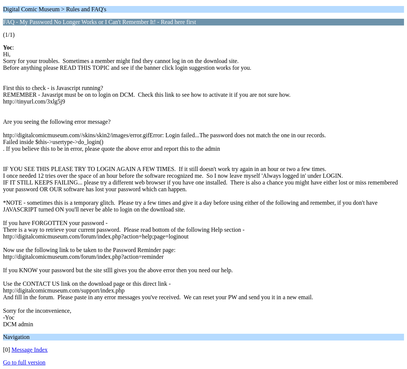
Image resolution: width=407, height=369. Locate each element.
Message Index (30, 349)
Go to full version (24, 362)
